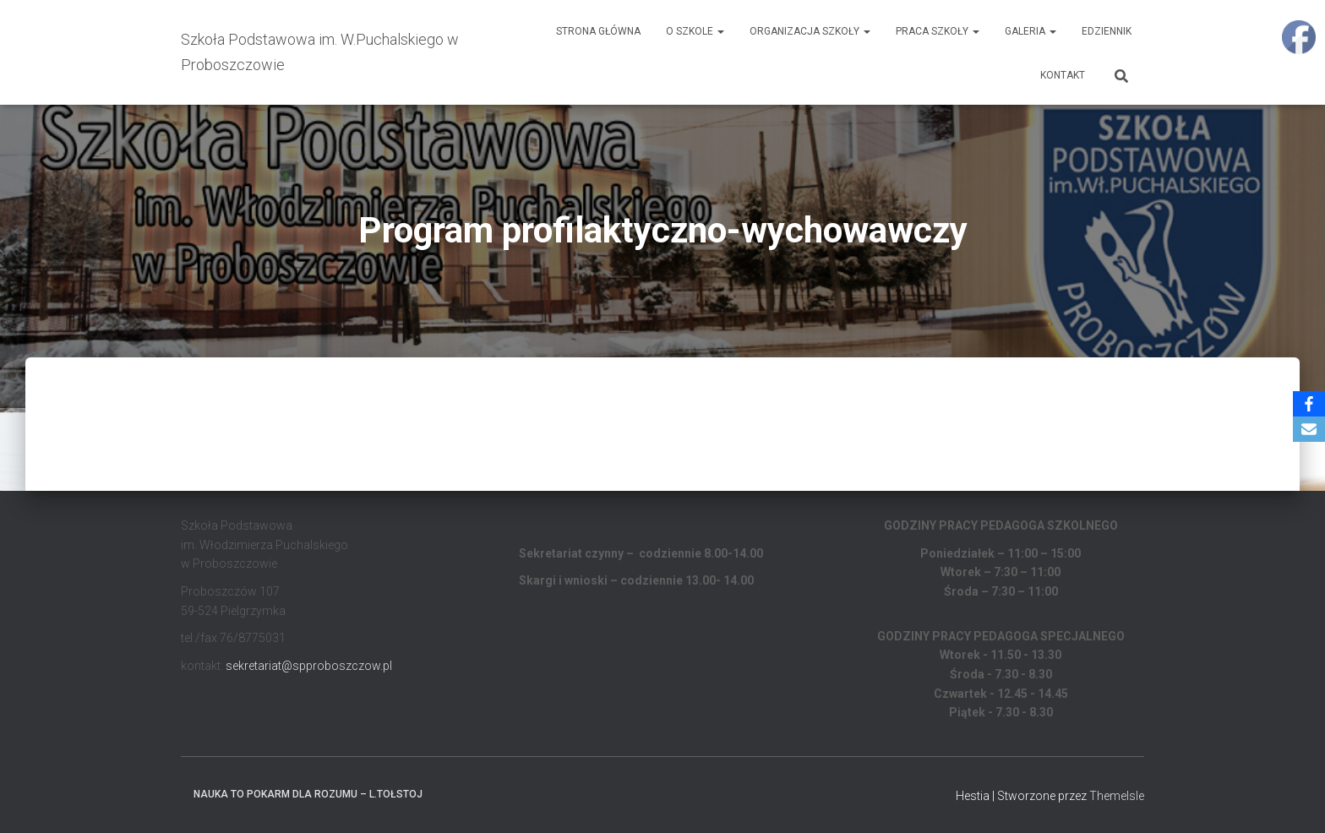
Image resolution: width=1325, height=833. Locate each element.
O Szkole (695, 31)
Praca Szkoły (937, 31)
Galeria (1030, 31)
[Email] (1309, 429)
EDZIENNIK (1106, 31)
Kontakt (1062, 75)
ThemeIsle (1116, 796)
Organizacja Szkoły (810, 31)
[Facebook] (1309, 403)
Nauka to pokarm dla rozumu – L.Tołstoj (308, 794)
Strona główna (598, 31)
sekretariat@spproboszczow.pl (309, 665)
